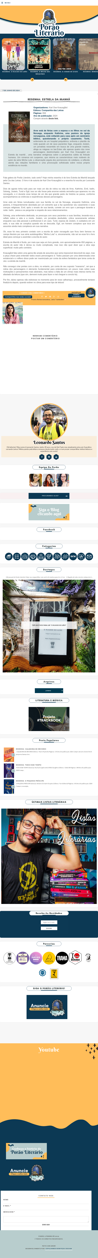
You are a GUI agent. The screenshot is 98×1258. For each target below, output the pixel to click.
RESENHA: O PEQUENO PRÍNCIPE (30, 781)
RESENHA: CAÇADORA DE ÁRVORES (31, 749)
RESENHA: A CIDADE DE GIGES (65, 72)
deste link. (53, 118)
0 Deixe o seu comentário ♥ (32, 293)
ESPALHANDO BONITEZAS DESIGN (59, 1249)
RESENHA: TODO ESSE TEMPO (28, 765)
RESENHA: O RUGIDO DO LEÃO (14, 72)
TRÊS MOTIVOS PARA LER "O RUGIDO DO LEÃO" (49, 625)
